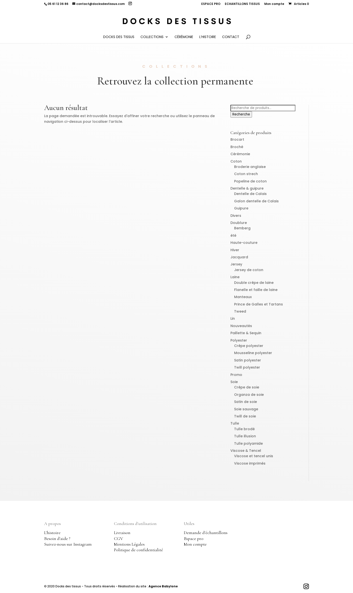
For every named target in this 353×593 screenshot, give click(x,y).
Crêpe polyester (248, 345)
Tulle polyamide (248, 443)
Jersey (236, 264)
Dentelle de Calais (250, 193)
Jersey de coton (248, 269)
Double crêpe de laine (254, 282)
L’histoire (207, 37)
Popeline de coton (250, 181)
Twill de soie (245, 416)
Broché (236, 146)
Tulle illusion (245, 436)
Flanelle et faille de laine (255, 289)
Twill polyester (247, 367)
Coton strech (246, 173)
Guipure (241, 208)
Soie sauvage (246, 409)
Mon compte (274, 4)
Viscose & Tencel (245, 450)
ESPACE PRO (210, 4)
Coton (236, 161)
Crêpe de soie (246, 387)
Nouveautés (241, 325)
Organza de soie (249, 394)
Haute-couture (243, 242)
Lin (232, 318)
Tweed (240, 311)
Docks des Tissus (118, 37)
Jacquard (239, 257)
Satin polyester (247, 360)
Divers (235, 215)
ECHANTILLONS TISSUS (242, 4)
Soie (234, 381)
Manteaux (243, 296)
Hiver (234, 250)
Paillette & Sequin (245, 333)
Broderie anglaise (250, 166)
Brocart (237, 139)
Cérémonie (184, 37)
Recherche (241, 114)
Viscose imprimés (249, 463)
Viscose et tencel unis (253, 456)
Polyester (238, 340)
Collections (152, 37)
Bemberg (242, 228)
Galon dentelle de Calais (256, 201)
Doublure (238, 222)
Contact (230, 37)
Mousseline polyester (253, 352)
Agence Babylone (163, 586)
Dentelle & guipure (247, 188)
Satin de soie (245, 401)
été (233, 235)
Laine (235, 277)
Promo (236, 374)
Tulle (234, 423)
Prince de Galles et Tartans (258, 304)
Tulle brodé (244, 429)
